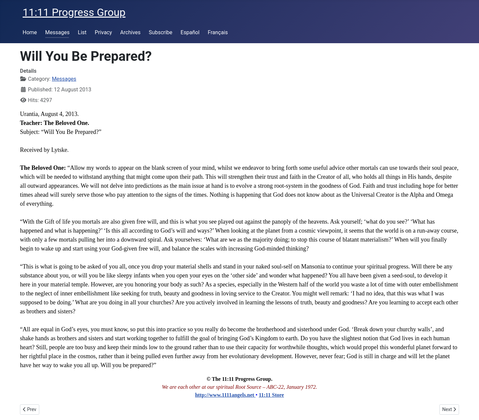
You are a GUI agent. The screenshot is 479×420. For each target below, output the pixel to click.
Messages (57, 32)
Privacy (103, 32)
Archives (130, 32)
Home (30, 32)
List (82, 32)
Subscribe (160, 32)
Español (190, 32)
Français (218, 32)
